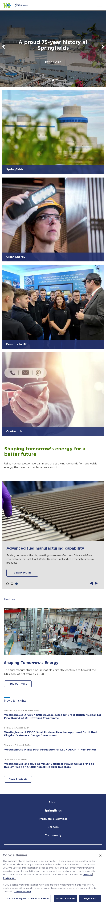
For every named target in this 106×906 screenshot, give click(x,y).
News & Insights (18, 779)
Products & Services (53, 819)
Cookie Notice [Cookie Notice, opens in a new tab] (22, 892)
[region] (53, 878)
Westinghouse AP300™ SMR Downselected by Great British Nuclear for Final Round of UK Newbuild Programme (52, 716)
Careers (53, 827)
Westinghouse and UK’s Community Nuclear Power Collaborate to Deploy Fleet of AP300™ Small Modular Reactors (49, 765)
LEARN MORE (22, 573)
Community (53, 835)
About (53, 802)
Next (102, 47)
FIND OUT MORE (18, 684)
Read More (53, 62)
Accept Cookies (65, 899)
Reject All (90, 899)
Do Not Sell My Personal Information (27, 899)
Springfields (53, 810)
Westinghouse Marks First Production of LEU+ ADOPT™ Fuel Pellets (50, 749)
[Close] (100, 855)
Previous (3, 47)
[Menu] (99, 5)
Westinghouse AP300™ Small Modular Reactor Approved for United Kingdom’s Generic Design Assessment (50, 734)
